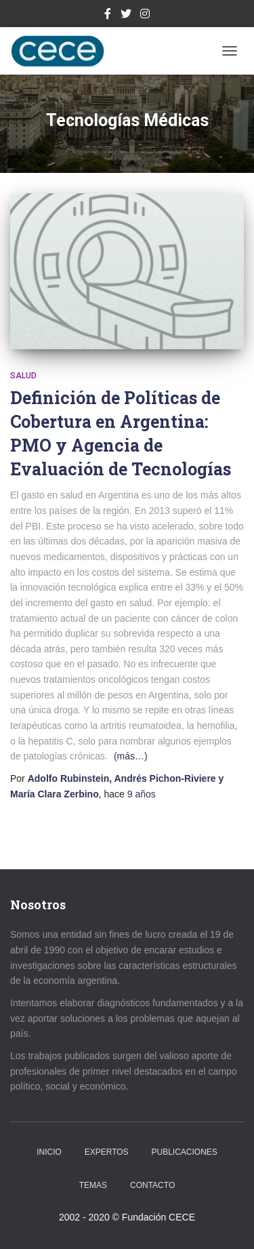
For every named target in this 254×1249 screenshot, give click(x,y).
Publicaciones (184, 1152)
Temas (93, 1185)
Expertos (107, 1152)
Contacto (152, 1185)
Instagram (145, 15)
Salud (23, 375)
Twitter (126, 15)
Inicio (49, 1152)
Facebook (107, 15)
